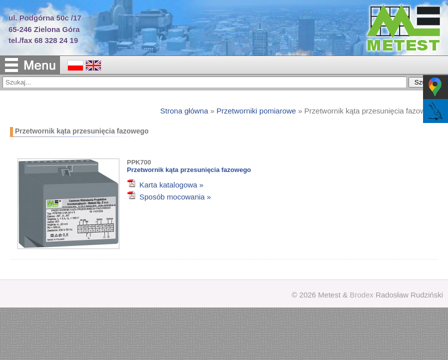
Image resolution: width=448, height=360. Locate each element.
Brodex (362, 294)
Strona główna (184, 110)
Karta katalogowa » (171, 184)
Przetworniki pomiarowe (256, 110)
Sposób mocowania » (175, 196)
